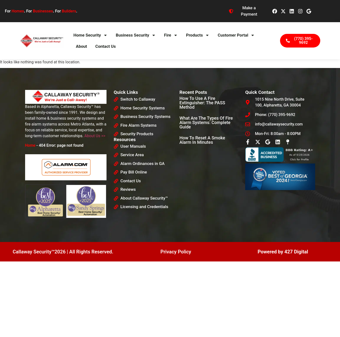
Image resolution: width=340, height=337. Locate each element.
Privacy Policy (175, 252)
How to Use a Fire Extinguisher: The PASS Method (202, 103)
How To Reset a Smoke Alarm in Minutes (202, 140)
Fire (171, 35)
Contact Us (105, 46)
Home (30, 145)
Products (197, 35)
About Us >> (94, 136)
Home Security (90, 35)
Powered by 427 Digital (283, 252)
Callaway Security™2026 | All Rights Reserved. (63, 252)
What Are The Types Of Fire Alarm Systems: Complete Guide (206, 122)
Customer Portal (236, 35)
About (81, 46)
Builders (69, 11)
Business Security (136, 35)
